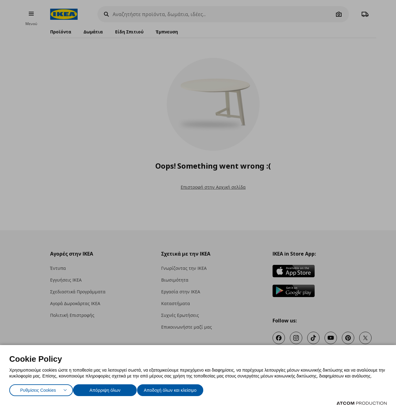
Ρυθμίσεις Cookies (38, 388)
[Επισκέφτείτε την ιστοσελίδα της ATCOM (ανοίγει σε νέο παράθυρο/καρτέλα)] (362, 403)
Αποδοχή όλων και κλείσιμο (180, 388)
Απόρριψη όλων (108, 388)
